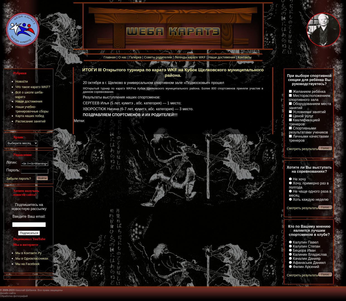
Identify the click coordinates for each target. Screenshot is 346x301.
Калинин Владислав (310, 254)
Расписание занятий (30, 121)
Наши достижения (221, 57)
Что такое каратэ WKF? (32, 87)
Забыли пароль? (18, 178)
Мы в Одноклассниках (31, 258)
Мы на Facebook (27, 264)
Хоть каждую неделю (310, 199)
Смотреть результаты (302, 149)
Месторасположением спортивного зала (309, 98)
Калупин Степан (306, 246)
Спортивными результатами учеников (308, 130)
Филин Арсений (306, 267)
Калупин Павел (306, 242)
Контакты (244, 57)
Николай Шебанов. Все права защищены (39, 290)
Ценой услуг (303, 116)
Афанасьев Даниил (309, 263)
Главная (110, 57)
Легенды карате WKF (190, 57)
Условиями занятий (309, 112)
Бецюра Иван (304, 250)
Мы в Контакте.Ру (28, 253)
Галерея (135, 57)
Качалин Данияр (307, 258)
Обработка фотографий (14, 296)
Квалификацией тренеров (304, 122)
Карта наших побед (29, 116)
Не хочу (299, 179)
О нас (122, 57)
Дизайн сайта (8, 293)
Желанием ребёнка (309, 91)
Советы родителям (158, 57)
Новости (21, 81)
